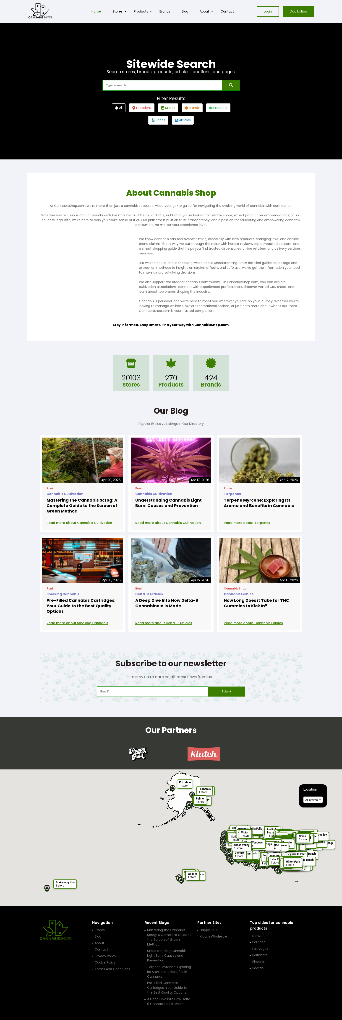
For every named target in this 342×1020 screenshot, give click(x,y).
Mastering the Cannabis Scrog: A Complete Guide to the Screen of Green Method (82, 505)
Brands (164, 11)
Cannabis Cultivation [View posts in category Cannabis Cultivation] (65, 494)
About (204, 11)
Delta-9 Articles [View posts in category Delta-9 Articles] (149, 594)
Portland (259, 942)
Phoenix (258, 961)
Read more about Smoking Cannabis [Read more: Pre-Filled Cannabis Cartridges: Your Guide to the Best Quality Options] (77, 623)
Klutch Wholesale (213, 936)
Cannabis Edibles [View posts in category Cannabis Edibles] (238, 594)
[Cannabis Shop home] (40, 11)
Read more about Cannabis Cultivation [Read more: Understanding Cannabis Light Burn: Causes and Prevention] (168, 522)
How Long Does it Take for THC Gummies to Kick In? (256, 603)
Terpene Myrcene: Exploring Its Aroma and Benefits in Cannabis (259, 502)
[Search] (231, 85)
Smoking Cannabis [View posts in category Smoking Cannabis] (63, 594)
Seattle (258, 968)
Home (96, 11)
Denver (258, 935)
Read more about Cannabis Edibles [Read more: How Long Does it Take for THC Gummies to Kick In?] (253, 623)
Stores (117, 11)
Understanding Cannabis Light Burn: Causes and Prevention (168, 502)
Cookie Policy (105, 962)
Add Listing (298, 11)
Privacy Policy (105, 956)
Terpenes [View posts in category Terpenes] (232, 494)
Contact (227, 11)
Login (268, 11)
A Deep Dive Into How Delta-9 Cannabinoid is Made (166, 603)
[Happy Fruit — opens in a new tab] (138, 754)
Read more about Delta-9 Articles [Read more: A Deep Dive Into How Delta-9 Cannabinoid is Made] (163, 623)
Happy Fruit (209, 930)
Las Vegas (260, 948)
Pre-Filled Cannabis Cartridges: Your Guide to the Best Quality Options (81, 605)
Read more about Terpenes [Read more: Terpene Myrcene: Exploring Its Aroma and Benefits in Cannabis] (247, 522)
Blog (185, 11)
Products (141, 11)
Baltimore (260, 955)
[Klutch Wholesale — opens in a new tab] (204, 754)
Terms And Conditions (112, 969)
